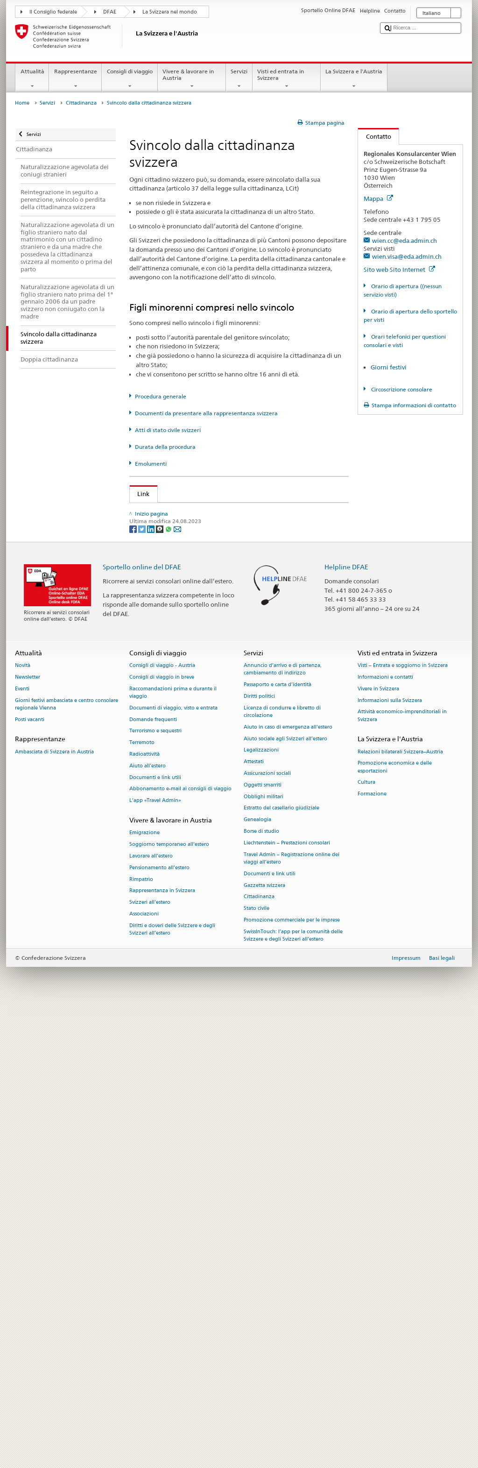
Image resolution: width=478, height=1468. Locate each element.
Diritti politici (259, 1155)
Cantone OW (157, 790)
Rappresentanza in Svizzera (162, 1350)
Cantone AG (156, 592)
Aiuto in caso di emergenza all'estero (288, 1186)
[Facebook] (133, 987)
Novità (22, 1125)
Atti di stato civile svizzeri (168, 429)
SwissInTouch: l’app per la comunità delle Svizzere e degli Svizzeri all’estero (293, 1394)
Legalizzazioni (261, 1209)
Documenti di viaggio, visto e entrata (173, 1167)
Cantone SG (155, 832)
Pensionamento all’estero (159, 1327)
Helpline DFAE (346, 1026)
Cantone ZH (155, 946)
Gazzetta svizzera (264, 1344)
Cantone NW (157, 776)
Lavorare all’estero (151, 1315)
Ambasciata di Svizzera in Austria (54, 1211)
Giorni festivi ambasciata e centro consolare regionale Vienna (66, 1163)
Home (22, 103)
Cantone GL (155, 705)
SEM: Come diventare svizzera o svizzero (196, 511)
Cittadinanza (81, 103)
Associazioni (144, 1373)
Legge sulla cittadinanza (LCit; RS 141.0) (196, 540)
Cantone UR (156, 889)
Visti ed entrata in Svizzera (286, 79)
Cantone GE (155, 691)
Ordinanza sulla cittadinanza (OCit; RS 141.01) (204, 554)
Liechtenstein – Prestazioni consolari (287, 1302)
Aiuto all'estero (147, 1225)
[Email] (177, 987)
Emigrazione (144, 1292)
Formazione (372, 1253)
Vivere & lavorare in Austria (191, 79)
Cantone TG (155, 875)
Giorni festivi (389, 367)
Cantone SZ (155, 847)
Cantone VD (156, 903)
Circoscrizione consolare (401, 389)
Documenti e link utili (155, 1237)
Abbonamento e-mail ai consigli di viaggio (180, 1248)
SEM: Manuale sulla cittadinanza (185, 525)
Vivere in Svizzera (378, 1148)
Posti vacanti (29, 1179)
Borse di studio (261, 1290)
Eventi (22, 1148)
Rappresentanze (75, 79)
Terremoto (142, 1202)
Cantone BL (155, 648)
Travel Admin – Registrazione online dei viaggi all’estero (291, 1317)
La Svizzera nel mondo (169, 12)
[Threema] (160, 987)
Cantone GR (156, 719)
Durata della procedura (165, 446)
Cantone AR (156, 620)
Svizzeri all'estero (149, 1362)
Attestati (254, 1221)
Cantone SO (156, 818)
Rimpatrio (141, 1338)
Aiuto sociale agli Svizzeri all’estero (285, 1198)
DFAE (109, 12)
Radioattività (144, 1213)
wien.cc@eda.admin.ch (404, 240)
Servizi (239, 79)
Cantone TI (154, 861)
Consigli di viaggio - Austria (162, 1125)
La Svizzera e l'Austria (354, 79)
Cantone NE (156, 762)
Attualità (32, 79)
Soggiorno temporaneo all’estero (169, 1304)
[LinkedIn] (151, 987)
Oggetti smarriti (262, 1244)
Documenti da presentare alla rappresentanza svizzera (206, 413)
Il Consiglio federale (53, 12)
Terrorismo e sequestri (155, 1190)
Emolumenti (151, 463)
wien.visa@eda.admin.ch (407, 256)
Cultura (366, 1242)
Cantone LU (155, 747)
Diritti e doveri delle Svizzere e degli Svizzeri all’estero (172, 1388)
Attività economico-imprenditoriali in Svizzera (402, 1175)
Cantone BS (155, 662)
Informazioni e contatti (385, 1136)
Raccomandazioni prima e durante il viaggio (173, 1151)
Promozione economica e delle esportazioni (395, 1226)
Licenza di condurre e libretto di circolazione (282, 1170)
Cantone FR (155, 677)
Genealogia (257, 1279)
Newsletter (27, 1136)
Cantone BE (155, 634)
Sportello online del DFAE (142, 1026)
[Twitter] (142, 987)
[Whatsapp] (169, 987)
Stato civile (256, 1368)
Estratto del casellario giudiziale (281, 1267)
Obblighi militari (263, 1256)
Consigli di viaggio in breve (161, 1136)
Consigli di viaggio (129, 79)
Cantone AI (155, 606)
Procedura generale (160, 396)
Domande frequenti (153, 1179)
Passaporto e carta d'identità (277, 1144)
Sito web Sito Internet (399, 269)
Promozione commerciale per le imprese (292, 1379)
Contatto (374, 136)
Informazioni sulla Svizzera (390, 1159)
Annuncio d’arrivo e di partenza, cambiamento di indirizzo (283, 1128)
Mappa (378, 198)
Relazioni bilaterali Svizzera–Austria (400, 1211)
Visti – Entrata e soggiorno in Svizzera (403, 1125)
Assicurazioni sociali (267, 1232)
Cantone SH (155, 804)
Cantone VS (155, 917)
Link (140, 493)
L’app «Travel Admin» (155, 1260)
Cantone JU (155, 733)
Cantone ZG (155, 932)
